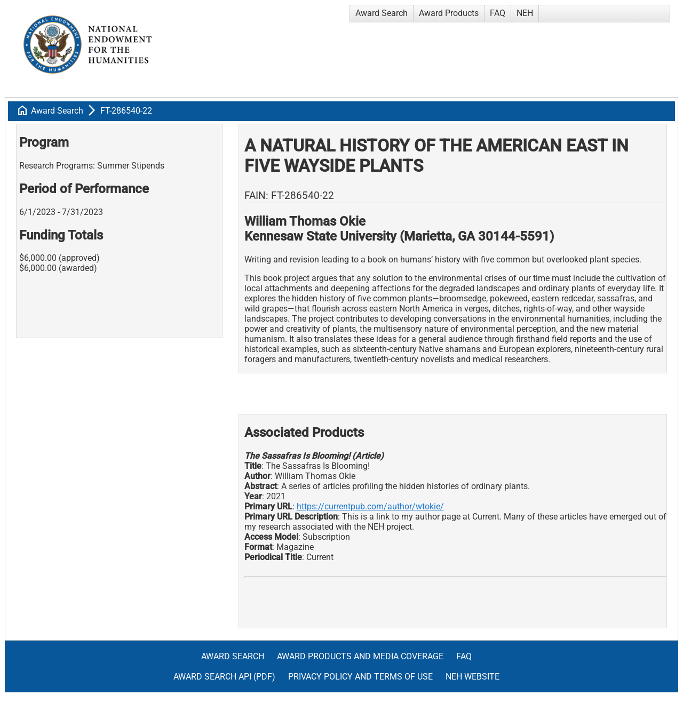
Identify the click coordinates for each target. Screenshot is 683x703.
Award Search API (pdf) (224, 677)
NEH (525, 13)
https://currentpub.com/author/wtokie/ (370, 506)
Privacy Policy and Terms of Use (360, 677)
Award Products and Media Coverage (360, 656)
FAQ (497, 13)
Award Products (449, 13)
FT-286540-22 (126, 111)
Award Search (381, 13)
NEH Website (472, 677)
